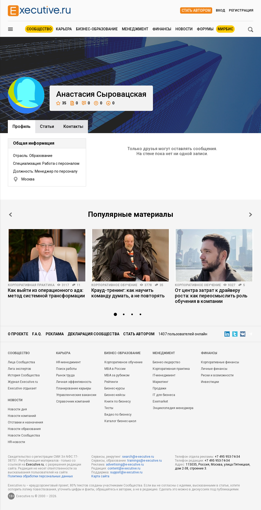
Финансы (161, 29)
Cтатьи (47, 126)
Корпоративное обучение (114, 285)
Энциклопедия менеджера (173, 408)
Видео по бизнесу (118, 414)
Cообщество (19, 353)
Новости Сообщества (24, 435)
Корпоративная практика (31, 285)
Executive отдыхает (22, 388)
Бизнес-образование (97, 29)
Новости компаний (22, 416)
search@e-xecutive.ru (138, 456)
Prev (10, 214)
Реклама (55, 334)
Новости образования (24, 429)
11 (78, 285)
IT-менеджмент (164, 375)
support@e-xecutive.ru (126, 472)
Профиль (22, 126)
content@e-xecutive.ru (124, 468)
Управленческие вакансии (76, 395)
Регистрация (241, 10)
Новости (184, 29)
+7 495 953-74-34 (227, 456)
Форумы (205, 29)
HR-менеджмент (68, 362)
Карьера (64, 29)
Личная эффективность (73, 382)
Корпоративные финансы (220, 362)
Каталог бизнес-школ (120, 421)
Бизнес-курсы (114, 388)
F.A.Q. (37, 334)
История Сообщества (24, 375)
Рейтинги (111, 382)
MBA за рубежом (116, 375)
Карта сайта (100, 476)
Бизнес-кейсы (114, 395)
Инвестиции (210, 382)
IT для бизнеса (164, 395)
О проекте (18, 334)
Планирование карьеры (73, 388)
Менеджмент (135, 29)
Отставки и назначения (25, 422)
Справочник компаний (73, 401)
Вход (220, 10)
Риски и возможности (217, 375)
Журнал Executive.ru (23, 382)
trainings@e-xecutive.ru (144, 460)
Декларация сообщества (93, 334)
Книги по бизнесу (117, 401)
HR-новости (16, 442)
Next (250, 214)
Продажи (159, 388)
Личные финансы (214, 369)
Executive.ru (35, 464)
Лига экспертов (19, 369)
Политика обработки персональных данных (40, 476)
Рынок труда (65, 375)
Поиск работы (66, 369)
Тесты (108, 408)
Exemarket (160, 401)
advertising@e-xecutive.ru (125, 464)
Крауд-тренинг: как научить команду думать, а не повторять (128, 292)
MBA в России (115, 369)
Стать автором (196, 10)
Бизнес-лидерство (166, 362)
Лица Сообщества (21, 362)
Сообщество (39, 29)
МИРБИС (225, 29)
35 (61, 103)
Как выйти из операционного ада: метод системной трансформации (46, 292)
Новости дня (17, 409)
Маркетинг (160, 382)
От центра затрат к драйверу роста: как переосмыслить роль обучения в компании (211, 295)
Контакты (73, 126)
